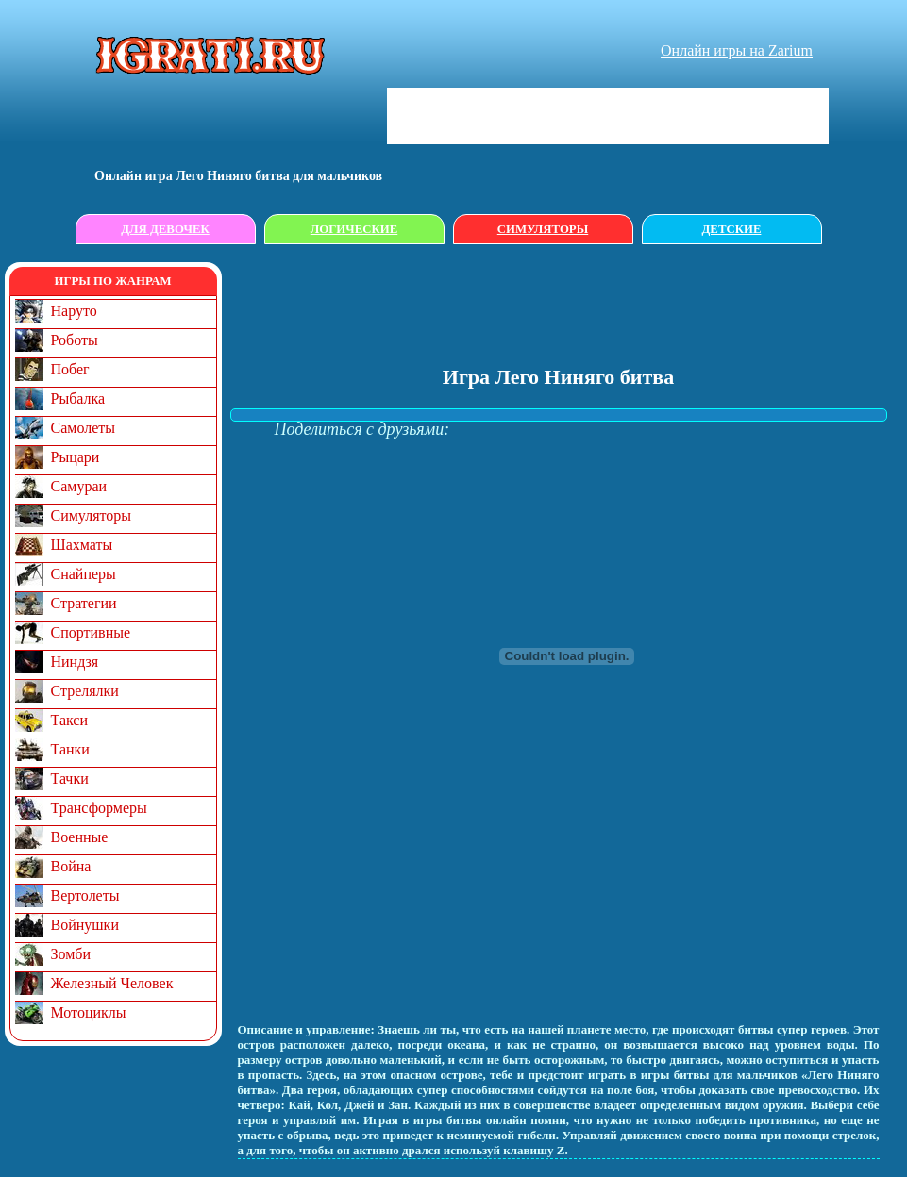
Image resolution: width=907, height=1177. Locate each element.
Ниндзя (75, 662)
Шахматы (82, 545)
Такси (70, 720)
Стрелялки (85, 691)
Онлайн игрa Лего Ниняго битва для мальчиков (238, 176)
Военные (80, 837)
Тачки (70, 779)
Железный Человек (112, 983)
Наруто (74, 311)
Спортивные (91, 632)
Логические (354, 229)
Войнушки (85, 925)
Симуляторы (542, 229)
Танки (70, 749)
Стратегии (84, 603)
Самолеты (83, 428)
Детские (732, 229)
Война (71, 866)
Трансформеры (99, 808)
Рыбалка (78, 398)
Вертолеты (85, 895)
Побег (70, 369)
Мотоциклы (88, 1012)
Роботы (74, 340)
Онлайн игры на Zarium (737, 50)
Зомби (71, 954)
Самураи (79, 486)
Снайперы (83, 574)
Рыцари (75, 457)
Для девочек (165, 229)
